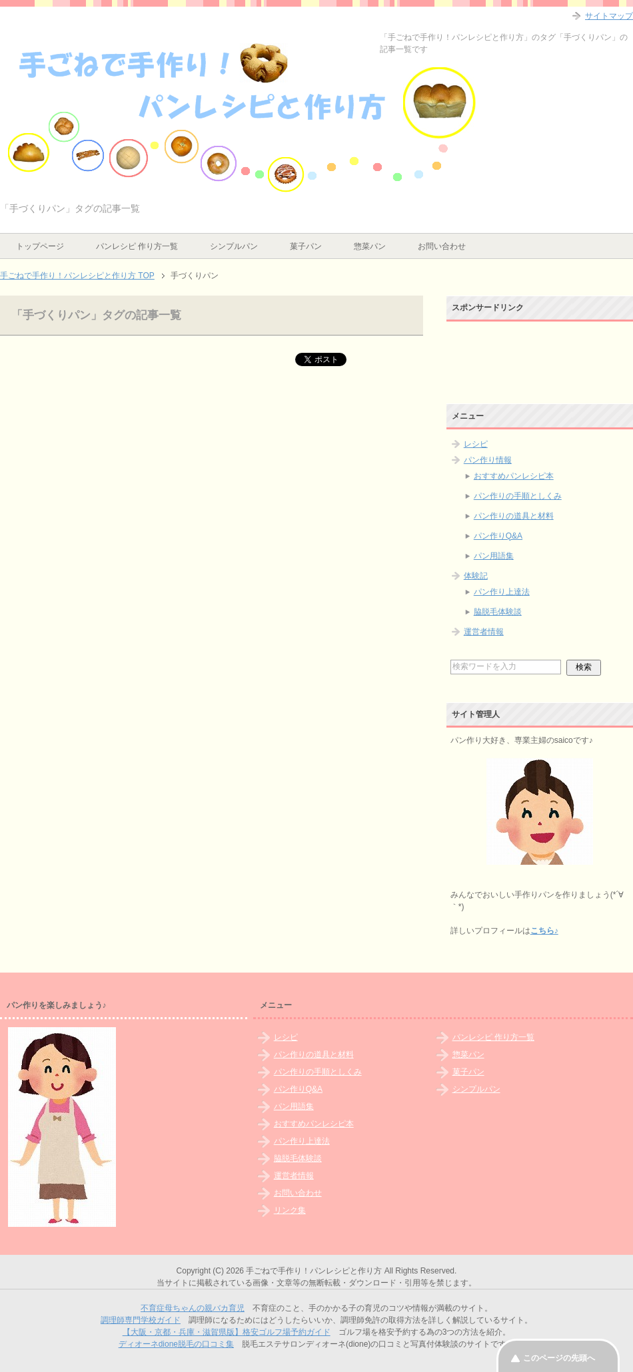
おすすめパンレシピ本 (514, 476)
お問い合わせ (442, 246)
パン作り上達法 (502, 591)
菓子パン (306, 246)
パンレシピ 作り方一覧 (137, 246)
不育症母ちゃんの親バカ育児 (193, 1308)
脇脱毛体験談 (498, 611)
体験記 (476, 575)
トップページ (40, 246)
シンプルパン (234, 246)
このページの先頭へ (559, 1358)
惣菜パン (370, 246)
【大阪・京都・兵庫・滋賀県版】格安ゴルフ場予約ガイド (226, 1332)
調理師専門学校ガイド (141, 1320)
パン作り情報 (488, 460)
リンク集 (290, 1210)
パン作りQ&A (498, 536)
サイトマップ (609, 16)
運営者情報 (484, 631)
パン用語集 (494, 556)
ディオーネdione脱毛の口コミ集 (176, 1344)
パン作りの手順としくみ (518, 496)
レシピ (476, 444)
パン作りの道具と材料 (514, 516)
